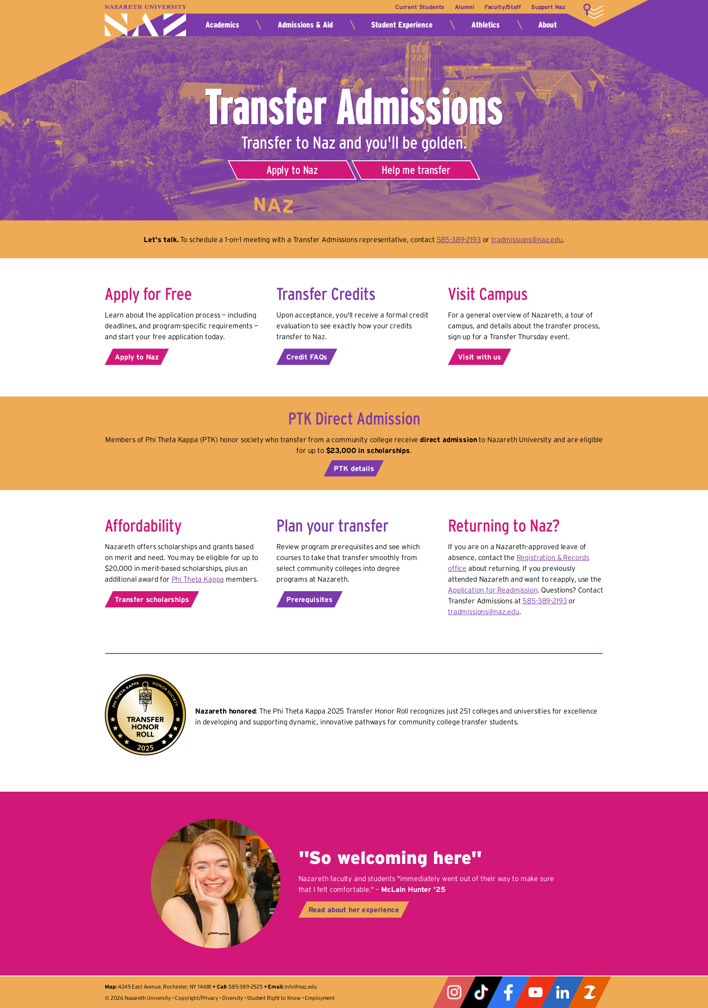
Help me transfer (416, 169)
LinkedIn (562, 992)
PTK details (354, 468)
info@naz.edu (300, 986)
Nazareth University (145, 20)
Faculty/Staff (499, 7)
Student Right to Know (274, 998)
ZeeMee (589, 992)
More (593, 11)
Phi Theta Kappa (198, 579)
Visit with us (479, 357)
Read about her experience (353, 909)
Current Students (409, 7)
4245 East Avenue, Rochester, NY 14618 (164, 986)
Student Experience (402, 24)
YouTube (535, 992)
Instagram (454, 992)
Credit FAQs (306, 357)
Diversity (232, 998)
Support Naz (548, 7)
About (547, 24)
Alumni (458, 7)
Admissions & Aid (305, 24)
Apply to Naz (292, 169)
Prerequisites (309, 599)
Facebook (508, 992)
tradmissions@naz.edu (527, 239)
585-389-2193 (459, 239)
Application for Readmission (493, 590)
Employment (319, 998)
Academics (222, 24)
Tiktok (481, 992)
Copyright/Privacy (196, 998)
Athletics (485, 24)
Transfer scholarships (152, 599)
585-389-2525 (245, 986)
